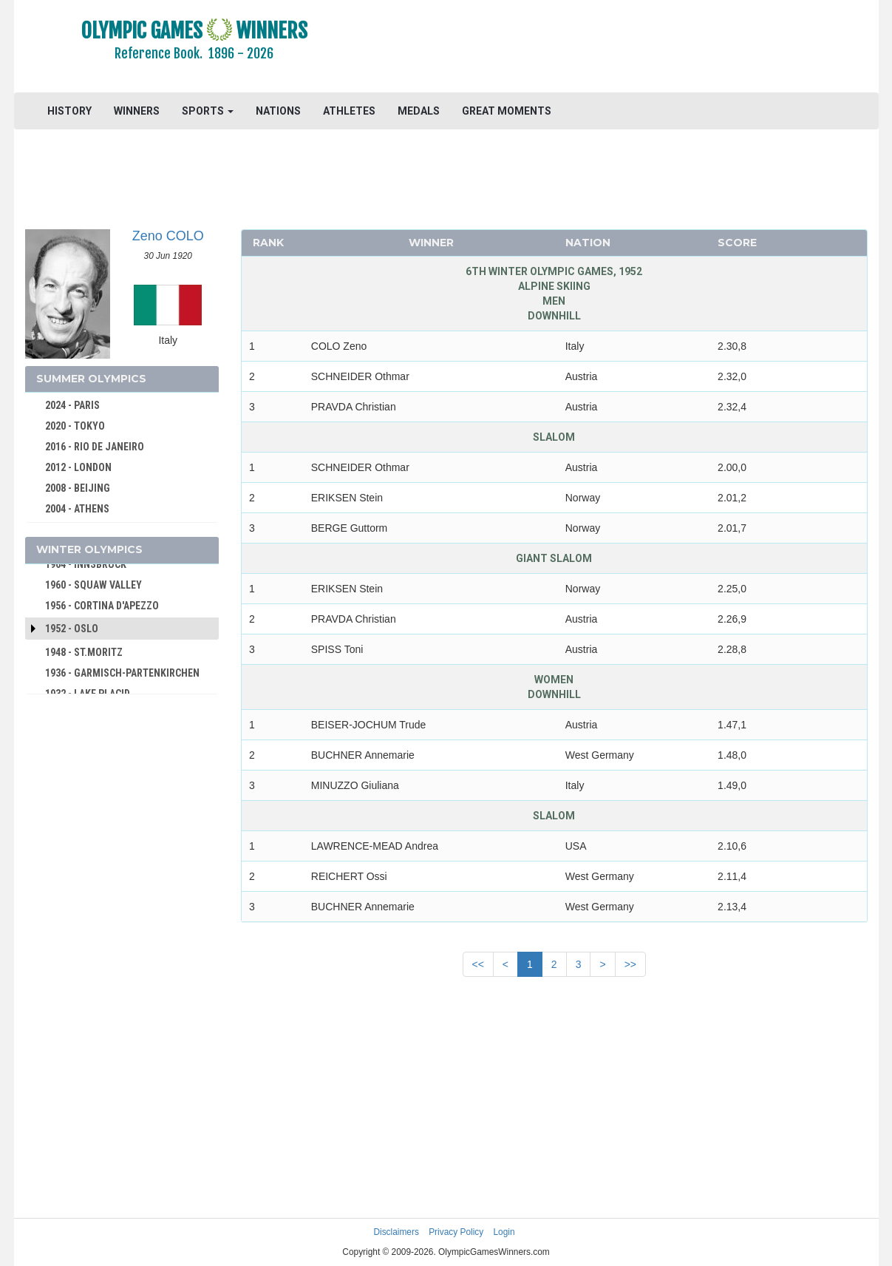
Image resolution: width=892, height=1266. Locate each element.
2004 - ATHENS (77, 509)
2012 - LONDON (78, 467)
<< (478, 964)
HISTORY (69, 111)
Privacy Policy (456, 1232)
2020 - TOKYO (75, 426)
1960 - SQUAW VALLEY (93, 585)
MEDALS (419, 111)
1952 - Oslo (71, 628)
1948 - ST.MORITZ (84, 652)
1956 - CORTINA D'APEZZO (102, 606)
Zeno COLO (168, 236)
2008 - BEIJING (77, 488)
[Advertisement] (626, 48)
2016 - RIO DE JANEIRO (94, 447)
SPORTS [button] (208, 111)
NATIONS (278, 111)
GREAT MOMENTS (506, 111)
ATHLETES (349, 111)
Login (504, 1232)
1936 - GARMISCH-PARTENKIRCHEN (122, 673)
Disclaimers (395, 1232)
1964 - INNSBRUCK (85, 564)
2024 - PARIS (72, 405)
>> (630, 964)
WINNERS (137, 111)
